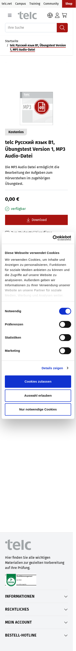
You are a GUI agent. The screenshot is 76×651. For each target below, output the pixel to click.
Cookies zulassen (37, 381)
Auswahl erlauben (38, 395)
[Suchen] (62, 27)
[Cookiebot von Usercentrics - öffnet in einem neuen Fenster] (53, 238)
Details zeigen (52, 368)
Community (51, 4)
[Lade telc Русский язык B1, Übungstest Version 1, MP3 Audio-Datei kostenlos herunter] (36, 220)
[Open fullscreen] (36, 93)
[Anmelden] (57, 15)
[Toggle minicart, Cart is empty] (64, 15)
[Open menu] (9, 15)
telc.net (7, 4)
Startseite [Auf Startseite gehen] (11, 41)
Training (34, 4)
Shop (68, 4)
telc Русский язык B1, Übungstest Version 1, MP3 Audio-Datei (38, 47)
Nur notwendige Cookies (38, 409)
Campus (20, 4)
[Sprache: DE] (50, 15)
